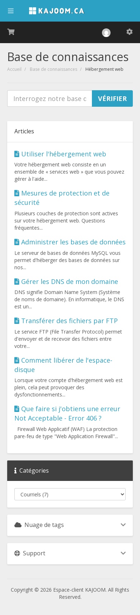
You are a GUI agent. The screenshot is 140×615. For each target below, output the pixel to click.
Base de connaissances (53, 69)
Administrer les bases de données (70, 242)
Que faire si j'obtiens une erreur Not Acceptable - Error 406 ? (67, 413)
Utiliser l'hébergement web (60, 154)
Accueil (14, 69)
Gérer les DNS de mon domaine (66, 281)
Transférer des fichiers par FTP (66, 320)
